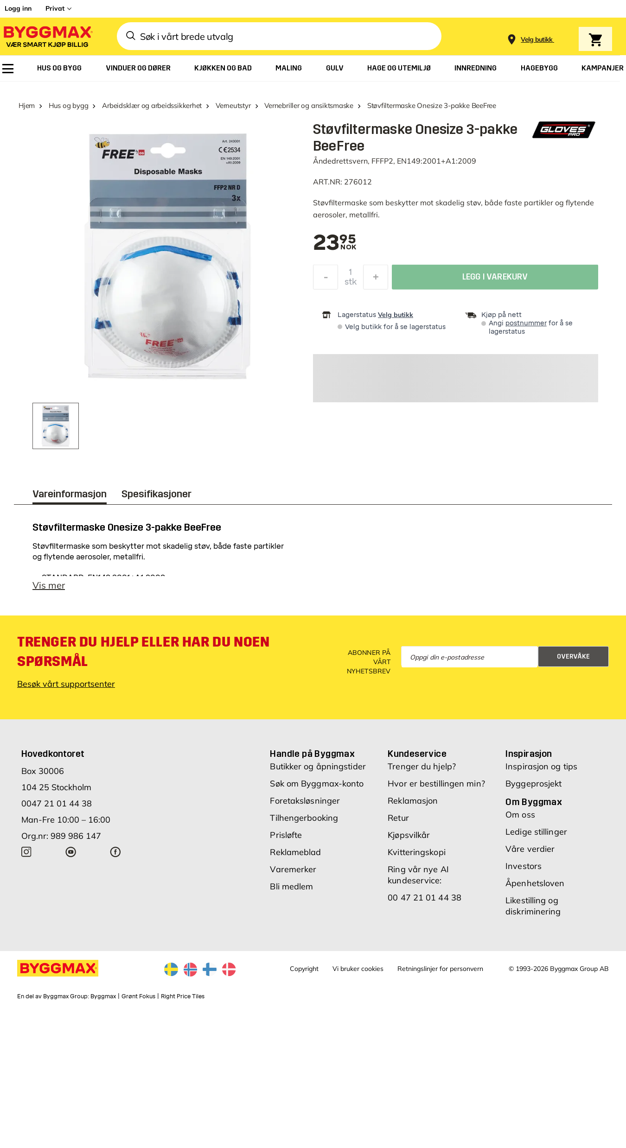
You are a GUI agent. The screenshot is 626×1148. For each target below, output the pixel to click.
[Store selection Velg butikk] (537, 39)
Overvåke (573, 656)
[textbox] (334, 243)
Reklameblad (295, 852)
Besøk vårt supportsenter (66, 684)
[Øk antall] (375, 278)
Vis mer (48, 585)
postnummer (526, 323)
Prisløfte (286, 835)
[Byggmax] (47, 36)
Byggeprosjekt (533, 783)
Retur (398, 817)
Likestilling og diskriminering (533, 906)
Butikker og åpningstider (317, 766)
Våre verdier (530, 849)
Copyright (304, 968)
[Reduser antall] (325, 278)
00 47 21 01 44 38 (424, 897)
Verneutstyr (233, 105)
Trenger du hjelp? (422, 766)
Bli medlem (291, 886)
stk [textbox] (351, 283)
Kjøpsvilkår (409, 835)
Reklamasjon (413, 800)
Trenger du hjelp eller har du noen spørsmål (143, 652)
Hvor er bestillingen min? (436, 783)
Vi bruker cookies (357, 968)
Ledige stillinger (536, 831)
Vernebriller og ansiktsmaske (308, 105)
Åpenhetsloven (534, 883)
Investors (523, 866)
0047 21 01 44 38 (56, 803)
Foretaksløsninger (305, 800)
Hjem (27, 105)
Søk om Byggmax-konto (317, 783)
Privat (54, 8)
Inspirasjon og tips (541, 766)
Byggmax (103, 996)
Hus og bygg (69, 105)
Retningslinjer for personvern (440, 968)
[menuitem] (7, 68)
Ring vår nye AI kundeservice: (418, 875)
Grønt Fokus (138, 996)
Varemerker (293, 869)
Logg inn (18, 8)
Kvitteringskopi (417, 852)
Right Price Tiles (182, 996)
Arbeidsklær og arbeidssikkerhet (152, 105)
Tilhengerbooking (304, 817)
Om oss (520, 814)
